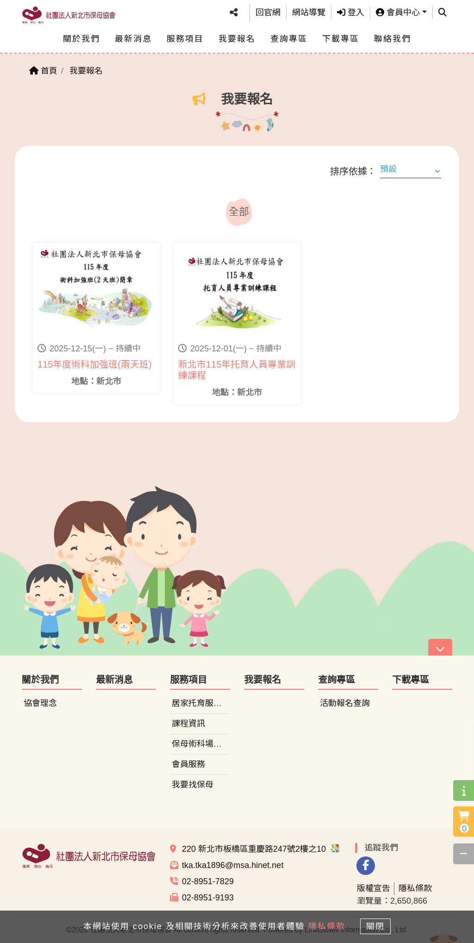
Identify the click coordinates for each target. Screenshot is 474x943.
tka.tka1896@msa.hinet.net (232, 865)
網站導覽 (308, 12)
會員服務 (188, 764)
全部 (239, 212)
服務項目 (185, 39)
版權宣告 (373, 888)
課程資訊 (188, 723)
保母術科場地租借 (205, 744)
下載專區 (340, 39)
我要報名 (237, 39)
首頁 (43, 70)
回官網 (268, 12)
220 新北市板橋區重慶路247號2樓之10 (261, 849)
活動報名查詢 (345, 703)
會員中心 (398, 12)
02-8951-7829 (208, 881)
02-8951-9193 (208, 897)
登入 (350, 12)
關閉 (378, 925)
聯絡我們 (392, 39)
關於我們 (81, 39)
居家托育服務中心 (205, 703)
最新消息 (133, 39)
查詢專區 (288, 39)
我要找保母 (192, 784)
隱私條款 (415, 888)
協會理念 (40, 703)
